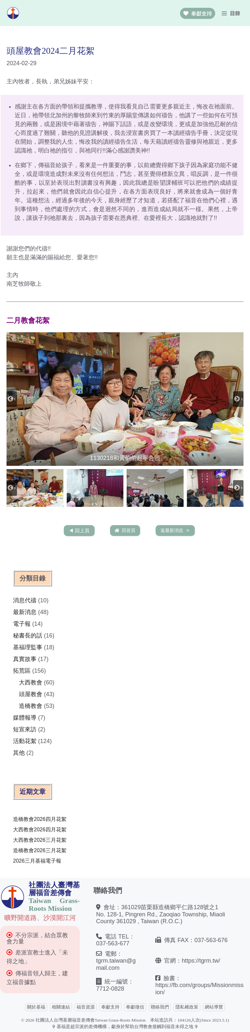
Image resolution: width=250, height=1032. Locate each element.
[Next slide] (238, 399)
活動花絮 (24, 741)
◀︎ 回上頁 (79, 530)
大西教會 (30, 682)
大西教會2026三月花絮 (39, 840)
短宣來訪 (24, 729)
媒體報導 (24, 717)
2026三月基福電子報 (37, 861)
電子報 (22, 624)
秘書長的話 (27, 635)
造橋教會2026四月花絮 (39, 819)
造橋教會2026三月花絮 (39, 850)
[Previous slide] (12, 399)
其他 (19, 753)
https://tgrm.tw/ (201, 960)
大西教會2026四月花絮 (39, 829)
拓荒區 (22, 670)
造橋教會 (30, 706)
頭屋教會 (30, 694)
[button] (125, 399)
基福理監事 (27, 647)
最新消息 (24, 612)
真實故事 (24, 659)
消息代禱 (24, 600)
